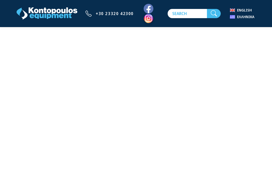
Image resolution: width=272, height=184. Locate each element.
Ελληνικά (245, 16)
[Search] (187, 13)
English (244, 10)
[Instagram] (148, 18)
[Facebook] (148, 9)
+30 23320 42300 (115, 14)
